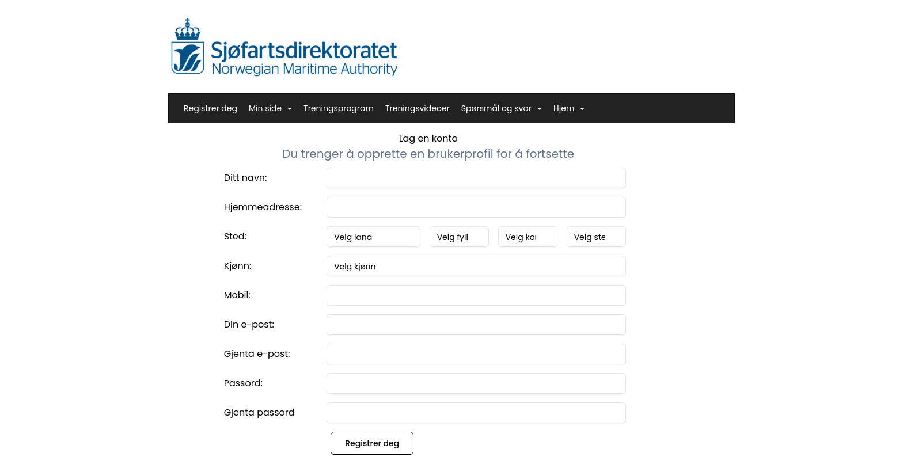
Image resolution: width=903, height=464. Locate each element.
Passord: (243, 383)
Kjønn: (238, 265)
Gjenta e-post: (257, 353)
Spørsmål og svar (501, 108)
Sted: (235, 236)
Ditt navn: (245, 177)
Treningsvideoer (417, 108)
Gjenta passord (259, 412)
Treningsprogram (338, 108)
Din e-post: (249, 324)
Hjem (569, 108)
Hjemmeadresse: (263, 207)
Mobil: (237, 295)
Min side (270, 108)
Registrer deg (210, 108)
